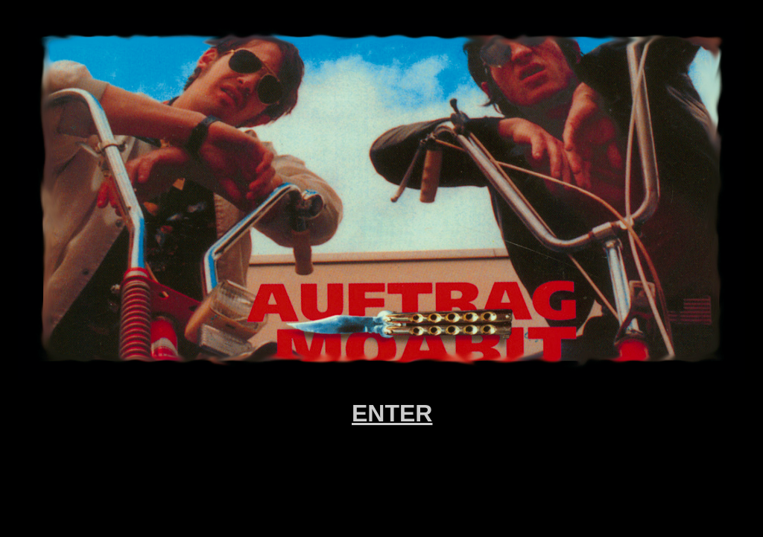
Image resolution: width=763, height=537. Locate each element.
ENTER (392, 413)
